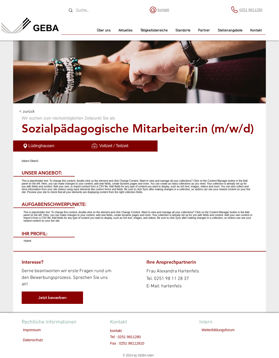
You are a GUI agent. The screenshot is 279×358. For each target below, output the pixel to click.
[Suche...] (104, 10)
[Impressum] (32, 330)
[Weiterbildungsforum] (218, 330)
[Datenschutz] (33, 340)
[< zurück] (37, 111)
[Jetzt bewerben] (52, 298)
